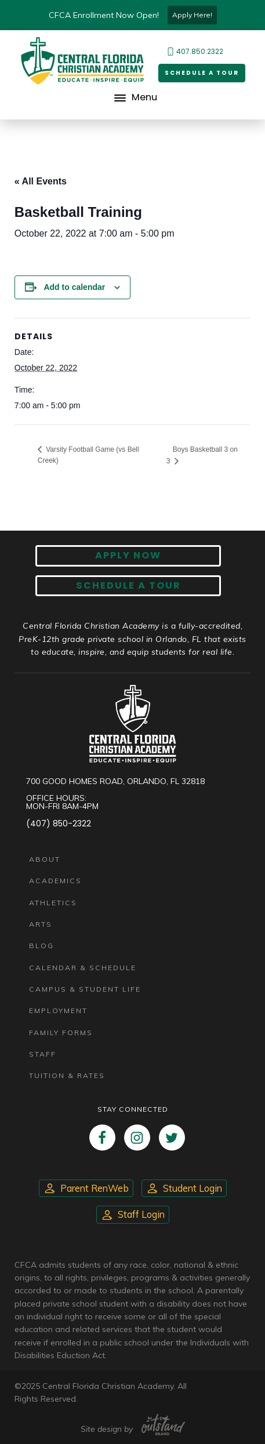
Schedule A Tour (128, 585)
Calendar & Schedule (82, 967)
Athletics (53, 902)
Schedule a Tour (202, 72)
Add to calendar (74, 287)
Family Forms (61, 1032)
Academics (55, 880)
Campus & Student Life (85, 989)
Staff (42, 1054)
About (44, 859)
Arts (40, 924)
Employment (58, 1010)
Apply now (128, 555)
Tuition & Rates (67, 1075)
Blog (41, 945)
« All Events (40, 181)
